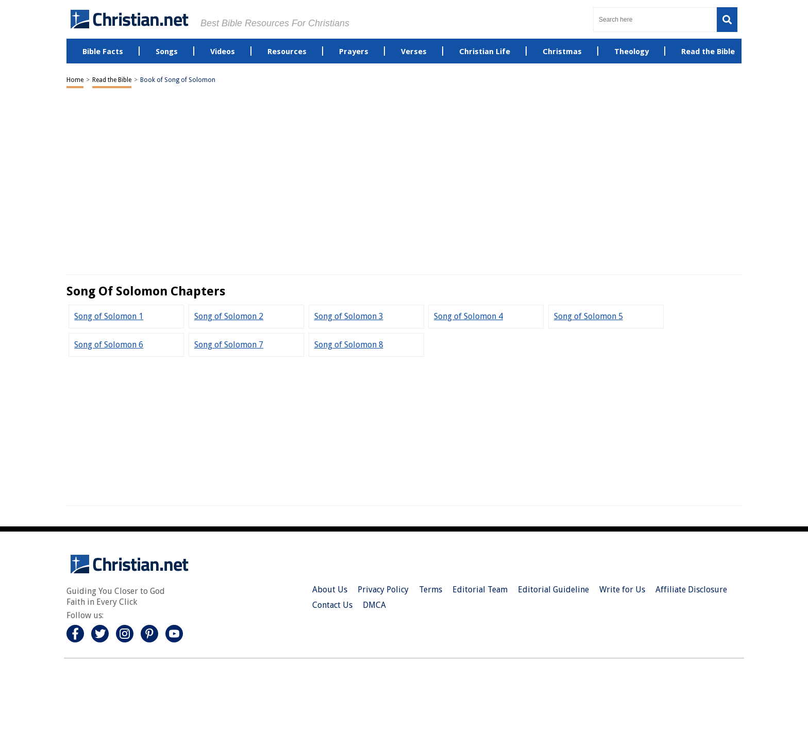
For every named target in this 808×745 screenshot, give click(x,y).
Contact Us (332, 605)
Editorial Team (480, 589)
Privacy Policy (383, 589)
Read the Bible (111, 80)
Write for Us (622, 589)
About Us (329, 589)
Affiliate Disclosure (691, 589)
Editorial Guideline (553, 589)
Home (74, 80)
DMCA (374, 605)
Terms (430, 589)
